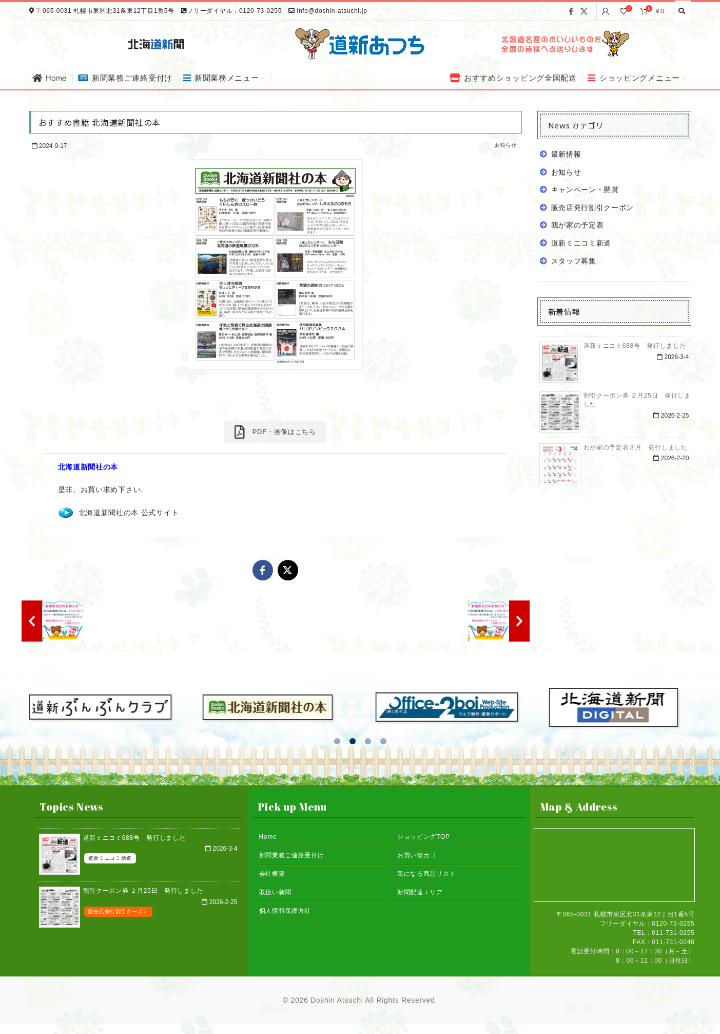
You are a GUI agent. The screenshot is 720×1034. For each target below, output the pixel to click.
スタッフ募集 (573, 261)
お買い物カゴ (416, 855)
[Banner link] (564, 44)
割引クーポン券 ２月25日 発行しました (143, 890)
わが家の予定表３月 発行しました (635, 447)
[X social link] (584, 11)
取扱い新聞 (275, 892)
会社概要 (272, 873)
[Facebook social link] (571, 11)
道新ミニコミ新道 (581, 243)
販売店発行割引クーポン (592, 207)
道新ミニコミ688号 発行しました (634, 345)
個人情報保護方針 (285, 910)
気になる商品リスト (426, 873)
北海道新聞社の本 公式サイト (129, 513)
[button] (337, 741)
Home (268, 836)
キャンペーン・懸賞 (585, 189)
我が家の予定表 (577, 225)
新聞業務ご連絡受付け (291, 855)
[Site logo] (360, 43)
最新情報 (566, 154)
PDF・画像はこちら (275, 432)
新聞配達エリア (420, 892)
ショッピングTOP (423, 836)
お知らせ (506, 145)
